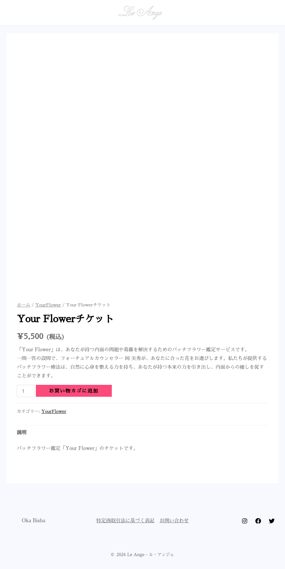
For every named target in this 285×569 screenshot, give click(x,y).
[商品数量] (25, 391)
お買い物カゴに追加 (74, 390)
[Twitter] (272, 521)
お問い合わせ (174, 520)
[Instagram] (245, 521)
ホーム (23, 305)
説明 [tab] (21, 432)
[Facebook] (258, 521)
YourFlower (48, 305)
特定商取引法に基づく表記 (125, 520)
